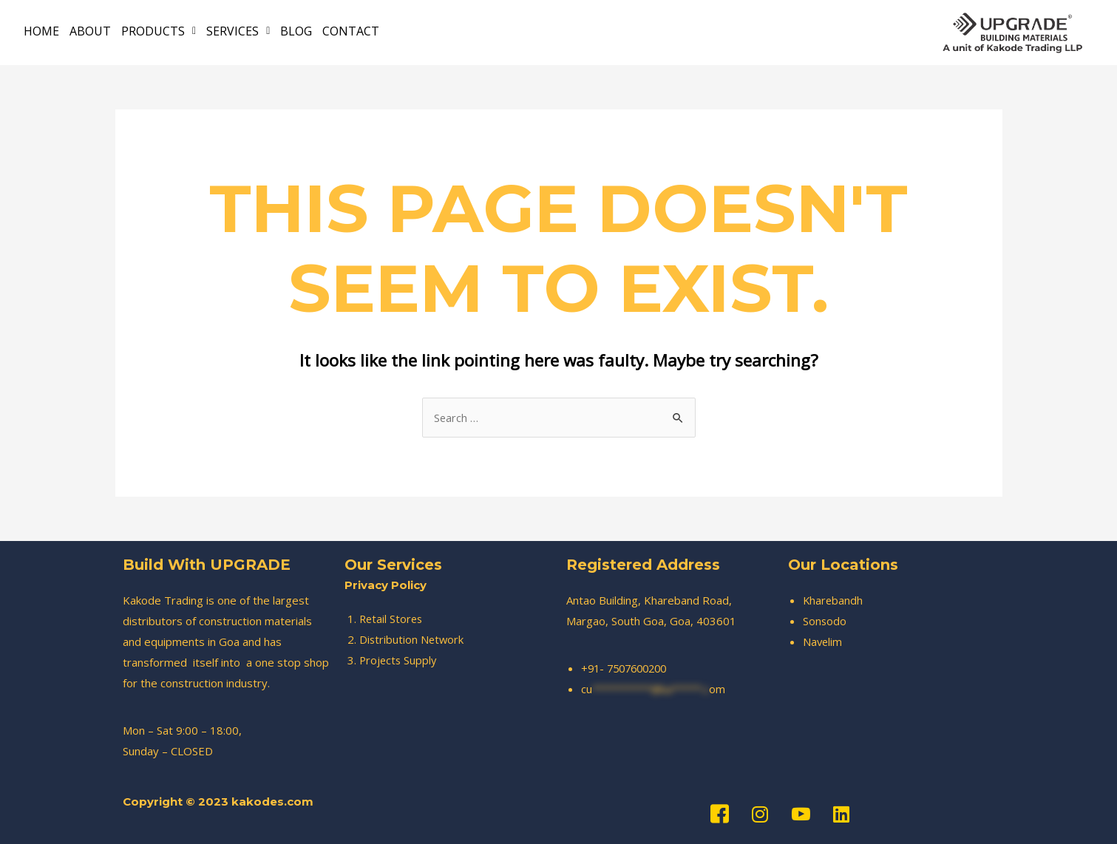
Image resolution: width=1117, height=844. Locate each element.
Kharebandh (833, 600)
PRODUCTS (158, 30)
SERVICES (238, 30)
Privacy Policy (385, 585)
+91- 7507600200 (628, 668)
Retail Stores (392, 618)
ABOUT (90, 30)
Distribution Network (412, 639)
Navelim (823, 641)
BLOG (296, 30)
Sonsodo (825, 620)
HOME (41, 30)
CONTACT (350, 30)
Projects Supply (399, 660)
